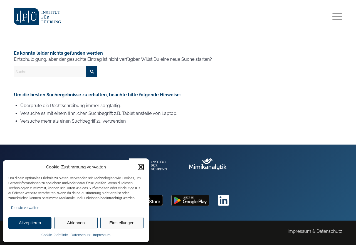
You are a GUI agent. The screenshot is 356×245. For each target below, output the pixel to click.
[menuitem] (335, 16)
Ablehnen (76, 222)
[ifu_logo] (37, 16)
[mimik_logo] (208, 168)
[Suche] (55, 71)
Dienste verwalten (25, 208)
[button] (141, 167)
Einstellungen (121, 222)
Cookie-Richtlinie (54, 235)
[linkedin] (223, 200)
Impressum (101, 235)
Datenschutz (80, 235)
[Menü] (335, 16)
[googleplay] (190, 200)
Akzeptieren (30, 222)
